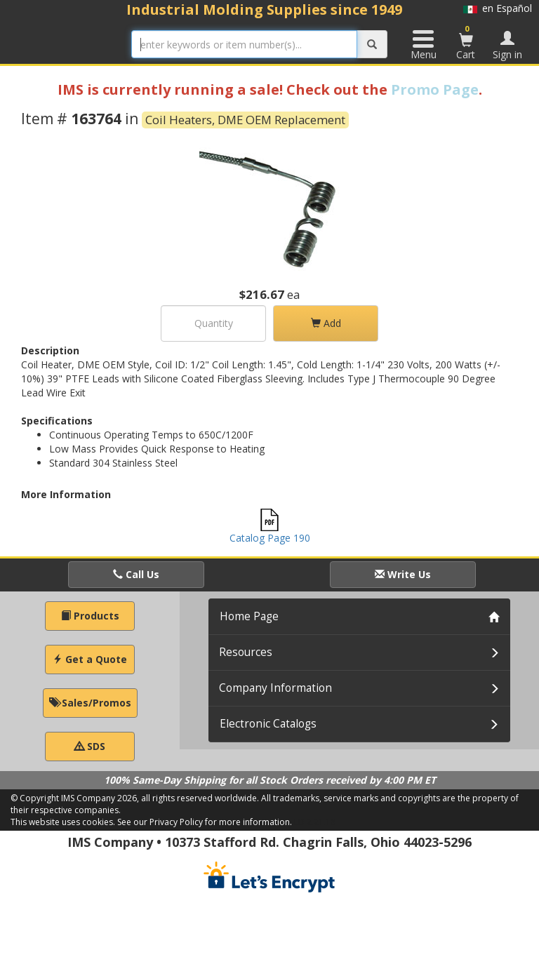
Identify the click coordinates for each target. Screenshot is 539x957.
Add (326, 323)
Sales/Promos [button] (90, 702)
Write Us (403, 574)
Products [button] (90, 615)
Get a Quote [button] (90, 659)
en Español (497, 8)
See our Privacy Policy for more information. (204, 822)
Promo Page (435, 89)
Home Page (249, 616)
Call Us (136, 574)
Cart (466, 42)
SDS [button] (89, 746)
